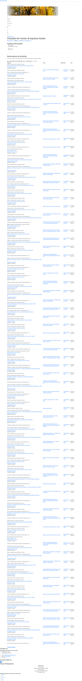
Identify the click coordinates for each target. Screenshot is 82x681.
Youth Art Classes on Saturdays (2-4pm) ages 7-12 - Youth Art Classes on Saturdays (23, 87)
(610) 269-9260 (7, 652)
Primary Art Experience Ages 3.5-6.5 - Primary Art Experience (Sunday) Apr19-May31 (50, 109)
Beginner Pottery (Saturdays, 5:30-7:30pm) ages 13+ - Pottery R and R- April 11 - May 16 (24, 95)
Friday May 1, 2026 (10, 309)
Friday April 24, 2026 (11, 182)
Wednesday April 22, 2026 (12, 147)
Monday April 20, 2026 (11, 114)
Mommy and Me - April (11, 146)
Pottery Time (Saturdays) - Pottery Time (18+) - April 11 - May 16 (19, 77)
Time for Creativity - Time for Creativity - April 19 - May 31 (18, 230)
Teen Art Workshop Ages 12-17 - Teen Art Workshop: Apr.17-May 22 (20, 181)
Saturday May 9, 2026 (11, 450)
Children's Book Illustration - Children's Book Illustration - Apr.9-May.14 (21, 425)
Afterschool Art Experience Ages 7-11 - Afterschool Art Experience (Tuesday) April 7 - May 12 (52, 126)
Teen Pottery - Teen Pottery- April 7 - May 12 (51, 135)
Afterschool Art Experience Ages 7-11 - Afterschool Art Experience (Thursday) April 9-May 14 (51, 421)
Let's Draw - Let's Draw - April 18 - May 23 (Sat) (16, 197)
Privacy (3, 673)
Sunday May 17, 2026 (11, 619)
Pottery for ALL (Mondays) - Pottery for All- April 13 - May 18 (18, 112)
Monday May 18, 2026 (11, 635)
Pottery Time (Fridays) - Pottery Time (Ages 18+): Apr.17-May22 (19, 189)
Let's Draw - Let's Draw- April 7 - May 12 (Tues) (16, 138)
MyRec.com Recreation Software (11, 680)
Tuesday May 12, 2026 (11, 519)
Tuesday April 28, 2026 (11, 258)
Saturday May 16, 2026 (11, 586)
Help (3, 675)
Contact (8, 21)
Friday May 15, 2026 (11, 570)
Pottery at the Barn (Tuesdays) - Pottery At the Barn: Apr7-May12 (19, 130)
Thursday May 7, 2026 (11, 426)
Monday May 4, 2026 (11, 374)
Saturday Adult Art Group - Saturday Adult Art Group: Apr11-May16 (20, 61)
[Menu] (8, 30)
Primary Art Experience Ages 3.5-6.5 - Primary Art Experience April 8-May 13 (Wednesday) (50, 152)
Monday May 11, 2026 (11, 502)
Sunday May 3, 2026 (11, 358)
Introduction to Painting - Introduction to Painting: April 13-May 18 (20, 246)
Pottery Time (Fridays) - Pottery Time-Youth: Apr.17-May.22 (18, 441)
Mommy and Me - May (47, 404)
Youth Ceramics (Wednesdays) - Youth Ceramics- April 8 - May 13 (19, 155)
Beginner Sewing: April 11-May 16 (49, 92)
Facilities (8, 17)
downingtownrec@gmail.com (10, 651)
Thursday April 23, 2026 (11, 166)
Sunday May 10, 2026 (11, 492)
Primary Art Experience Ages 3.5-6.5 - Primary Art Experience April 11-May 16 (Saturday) (50, 83)
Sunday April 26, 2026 (11, 231)
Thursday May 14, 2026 (11, 554)
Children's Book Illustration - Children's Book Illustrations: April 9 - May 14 (21, 173)
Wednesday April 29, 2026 (12, 283)
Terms (3, 670)
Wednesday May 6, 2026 (12, 409)
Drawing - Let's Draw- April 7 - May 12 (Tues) (51, 143)
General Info (9, 19)
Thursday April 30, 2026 (11, 293)
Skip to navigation (3, 0)
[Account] (10, 23)
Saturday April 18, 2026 (11, 63)
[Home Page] (10, 13)
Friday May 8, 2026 (10, 442)
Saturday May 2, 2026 (11, 325)
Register (8, 15)
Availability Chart (11, 36)
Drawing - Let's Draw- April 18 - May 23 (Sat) (15, 69)
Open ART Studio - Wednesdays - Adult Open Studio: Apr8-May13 (19, 415)
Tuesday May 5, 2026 (11, 384)
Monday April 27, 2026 (11, 247)
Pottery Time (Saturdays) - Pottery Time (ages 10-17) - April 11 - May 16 (21, 205)
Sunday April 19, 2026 (11, 104)
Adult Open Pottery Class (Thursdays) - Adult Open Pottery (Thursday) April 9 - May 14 (24, 433)
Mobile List (29, 36)
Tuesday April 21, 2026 (11, 131)
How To (3, 678)
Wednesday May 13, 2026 (12, 535)
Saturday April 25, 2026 (11, 199)
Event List (23, 36)
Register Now (10, 32)
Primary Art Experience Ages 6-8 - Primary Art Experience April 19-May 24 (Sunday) (23, 103)
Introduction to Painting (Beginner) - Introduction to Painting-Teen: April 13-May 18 (23, 120)
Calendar (18, 36)
